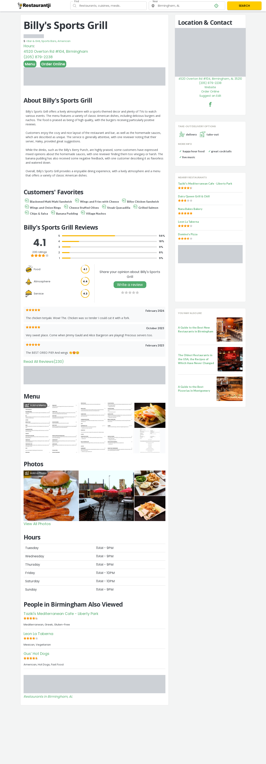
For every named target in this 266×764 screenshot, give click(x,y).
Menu (30, 64)
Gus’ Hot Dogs (36, 653)
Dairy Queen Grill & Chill (194, 196)
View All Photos (37, 523)
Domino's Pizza (187, 234)
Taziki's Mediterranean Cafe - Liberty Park (61, 613)
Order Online (53, 64)
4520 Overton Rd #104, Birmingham (56, 51)
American (64, 41)
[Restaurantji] (34, 5)
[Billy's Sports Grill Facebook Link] (210, 104)
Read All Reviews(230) (44, 361)
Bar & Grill (33, 41)
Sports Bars (48, 41)
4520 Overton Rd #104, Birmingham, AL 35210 (210, 79)
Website (210, 87)
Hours (29, 45)
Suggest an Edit (210, 96)
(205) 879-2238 (38, 56)
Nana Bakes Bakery (190, 209)
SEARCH (244, 6)
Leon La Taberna (38, 633)
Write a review (130, 284)
